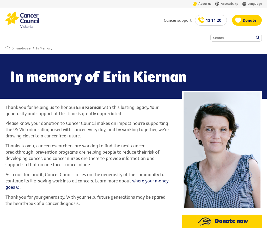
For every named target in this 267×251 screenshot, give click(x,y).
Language (252, 3)
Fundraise (23, 48)
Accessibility (226, 3)
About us (202, 3)
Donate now (222, 221)
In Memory (44, 48)
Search (258, 38)
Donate (249, 20)
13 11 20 (213, 20)
